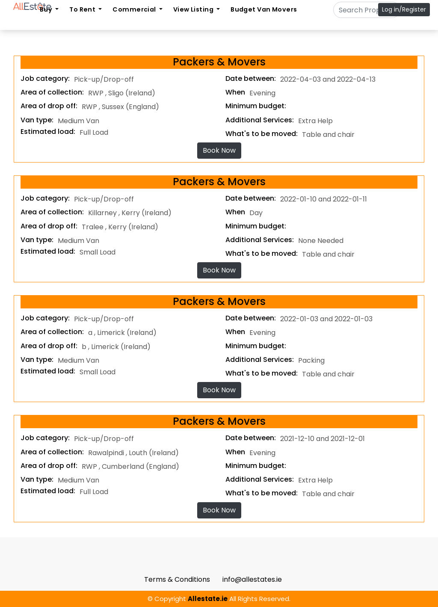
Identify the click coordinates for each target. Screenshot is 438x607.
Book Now (219, 150)
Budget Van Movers (264, 9)
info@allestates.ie (252, 579)
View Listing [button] (194, 9)
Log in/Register (404, 9)
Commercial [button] (134, 9)
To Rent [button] (83, 9)
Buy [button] (47, 9)
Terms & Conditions (177, 579)
